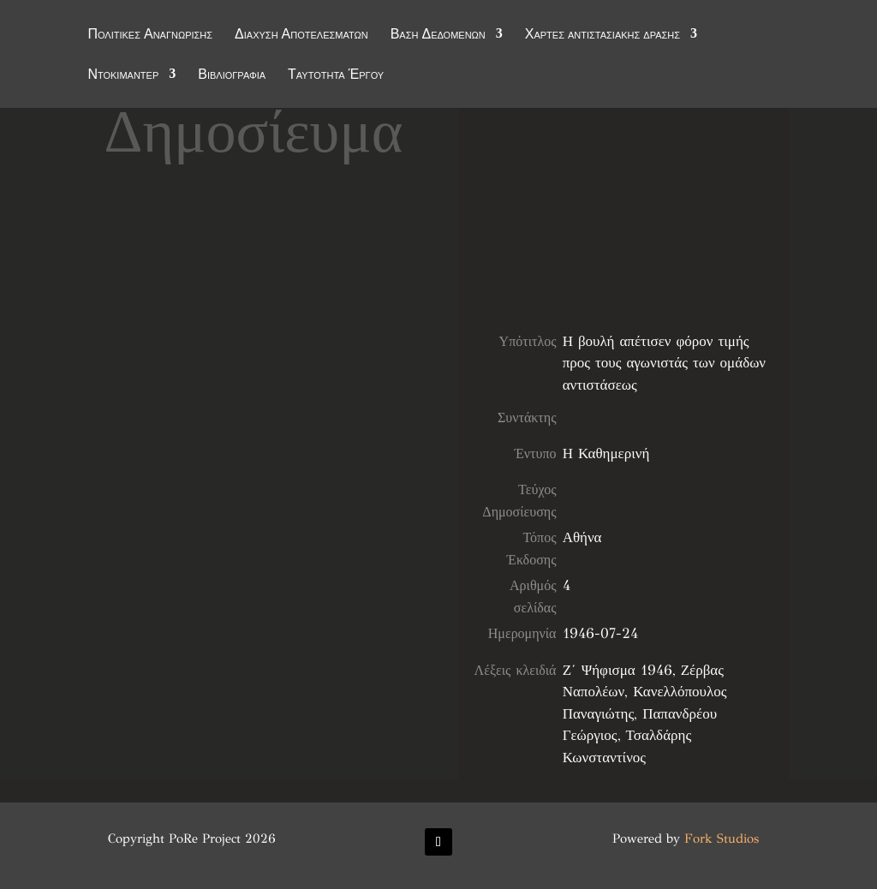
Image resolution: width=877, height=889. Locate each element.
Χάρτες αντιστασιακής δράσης (602, 36)
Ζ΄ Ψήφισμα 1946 (617, 670)
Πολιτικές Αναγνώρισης (149, 36)
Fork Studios (721, 838)
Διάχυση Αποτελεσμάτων (301, 36)
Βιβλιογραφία (231, 76)
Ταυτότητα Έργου (336, 76)
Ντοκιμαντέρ (122, 76)
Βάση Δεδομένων (438, 36)
